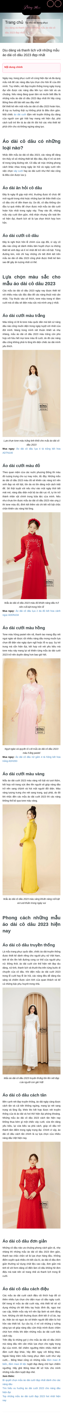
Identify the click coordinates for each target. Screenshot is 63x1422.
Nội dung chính (13, 67)
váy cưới (18, 171)
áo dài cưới (20, 114)
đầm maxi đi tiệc (17, 1364)
